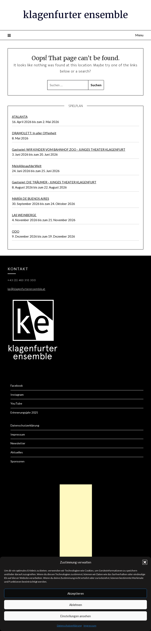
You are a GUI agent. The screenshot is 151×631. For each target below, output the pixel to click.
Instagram (17, 394)
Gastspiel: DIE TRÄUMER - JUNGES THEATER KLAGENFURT (54, 182)
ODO (15, 231)
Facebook (16, 385)
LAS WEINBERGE (24, 215)
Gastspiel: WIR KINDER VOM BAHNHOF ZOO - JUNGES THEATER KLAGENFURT (68, 149)
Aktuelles (16, 452)
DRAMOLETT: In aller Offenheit (34, 133)
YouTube (16, 403)
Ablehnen (75, 605)
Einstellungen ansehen (75, 616)
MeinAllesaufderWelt (26, 166)
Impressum (90, 625)
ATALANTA (20, 116)
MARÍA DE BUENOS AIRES (30, 198)
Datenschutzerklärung (69, 625)
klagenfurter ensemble (76, 14)
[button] (145, 562)
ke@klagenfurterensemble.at (26, 289)
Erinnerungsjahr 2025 (24, 412)
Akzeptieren (75, 593)
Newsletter (17, 443)
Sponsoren (17, 461)
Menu (139, 35)
